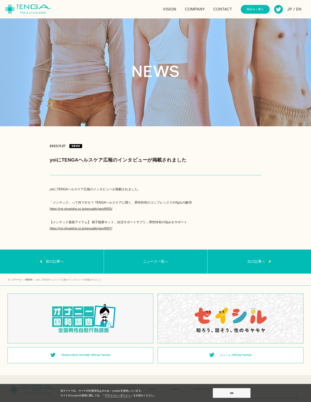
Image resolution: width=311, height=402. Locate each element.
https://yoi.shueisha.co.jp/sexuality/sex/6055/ (81, 209)
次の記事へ (256, 261)
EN (298, 9)
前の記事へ (55, 261)
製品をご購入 (255, 9)
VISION (169, 9)
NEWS (29, 279)
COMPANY (195, 9)
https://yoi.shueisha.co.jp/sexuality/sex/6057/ (81, 228)
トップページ (15, 279)
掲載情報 (75, 146)
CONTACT (222, 9)
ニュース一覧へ (155, 261)
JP (289, 9)
